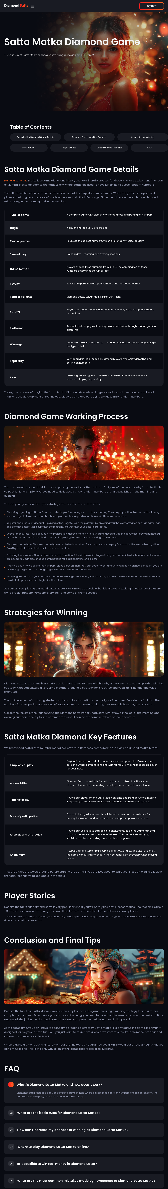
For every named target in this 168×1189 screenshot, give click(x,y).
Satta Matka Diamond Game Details (35, 137)
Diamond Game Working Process (89, 137)
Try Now (151, 6)
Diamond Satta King (15, 180)
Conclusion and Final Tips (109, 147)
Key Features (29, 147)
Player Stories (69, 147)
